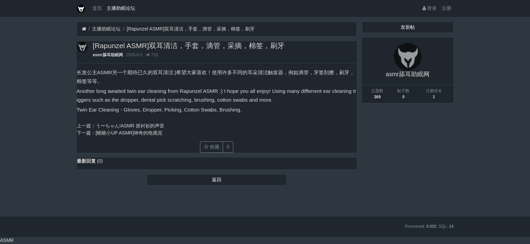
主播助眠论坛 (121, 8)
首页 (97, 8)
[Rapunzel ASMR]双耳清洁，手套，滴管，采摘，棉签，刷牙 (191, 29)
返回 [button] (216, 179)
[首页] (84, 29)
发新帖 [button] (408, 27)
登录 (429, 8)
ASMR (7, 240)
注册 (446, 8)
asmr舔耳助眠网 (108, 55)
